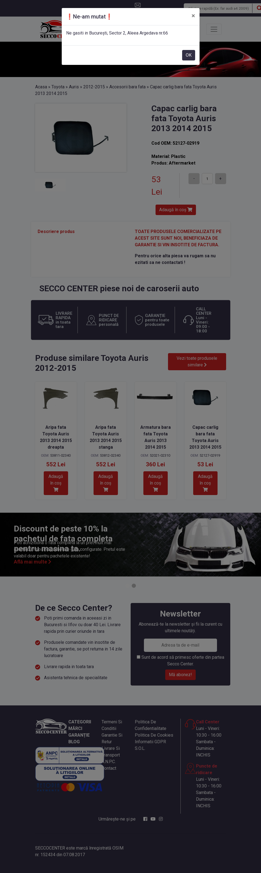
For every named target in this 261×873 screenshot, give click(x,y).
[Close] (193, 15)
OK (189, 55)
